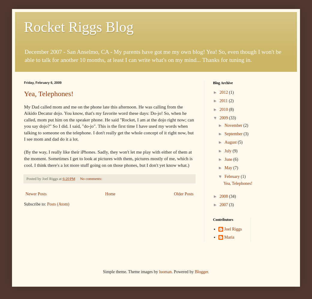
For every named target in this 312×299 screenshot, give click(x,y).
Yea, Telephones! (49, 94)
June (228, 159)
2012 (224, 92)
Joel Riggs (233, 229)
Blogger (201, 272)
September (233, 134)
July (228, 151)
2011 (224, 101)
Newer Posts (36, 194)
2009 (224, 118)
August (231, 142)
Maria (229, 237)
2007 (224, 205)
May (228, 168)
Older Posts (184, 194)
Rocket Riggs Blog (79, 27)
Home (110, 194)
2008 (224, 196)
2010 (224, 109)
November (233, 125)
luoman (165, 272)
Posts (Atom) (58, 204)
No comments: (91, 179)
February (232, 176)
